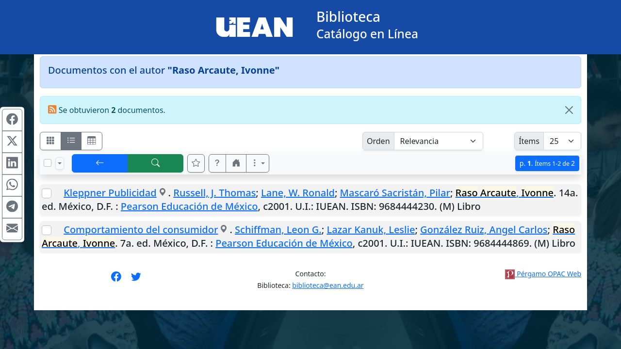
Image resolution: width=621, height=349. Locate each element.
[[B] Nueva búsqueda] (156, 163)
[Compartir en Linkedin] (12, 164)
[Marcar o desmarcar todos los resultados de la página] (47, 163)
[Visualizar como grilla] (91, 141)
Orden (378, 141)
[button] (217, 163)
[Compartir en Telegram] (12, 207)
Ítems (529, 141)
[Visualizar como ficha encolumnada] (71, 141)
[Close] (569, 110)
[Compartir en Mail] (12, 229)
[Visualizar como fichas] (50, 141)
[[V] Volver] (100, 163)
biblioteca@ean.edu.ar (327, 285)
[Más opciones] (257, 163)
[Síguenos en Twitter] (136, 279)
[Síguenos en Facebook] (116, 279)
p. (547, 163)
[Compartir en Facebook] (12, 120)
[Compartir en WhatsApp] (12, 185)
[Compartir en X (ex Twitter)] (12, 142)
